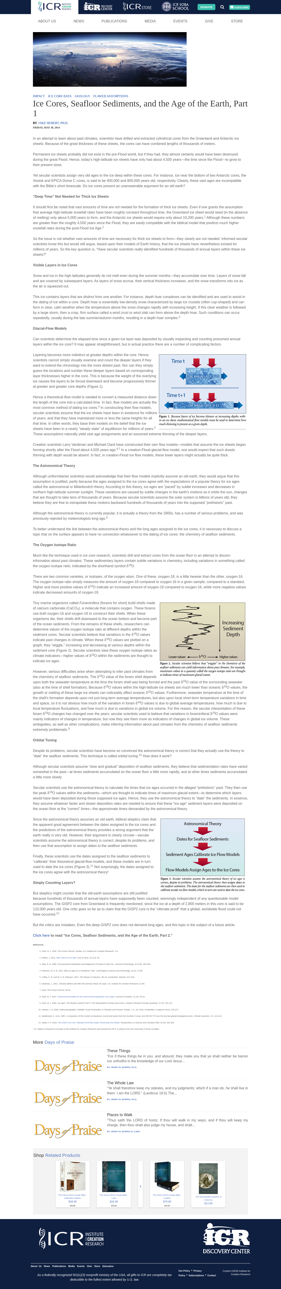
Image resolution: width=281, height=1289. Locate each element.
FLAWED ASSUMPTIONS (110, 96)
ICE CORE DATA (60, 96)
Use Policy (184, 1270)
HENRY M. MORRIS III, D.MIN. (125, 1131)
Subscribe (239, 7)
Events (180, 21)
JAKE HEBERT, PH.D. (53, 123)
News (79, 21)
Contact (211, 1275)
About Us (47, 21)
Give (209, 21)
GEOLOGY (82, 96)
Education (108, 1266)
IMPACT (39, 96)
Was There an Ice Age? (66, 958)
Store (237, 21)
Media (150, 21)
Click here (41, 935)
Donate (206, 7)
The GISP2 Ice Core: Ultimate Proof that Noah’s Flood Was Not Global (88, 1023)
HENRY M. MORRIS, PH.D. (124, 1067)
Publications (114, 21)
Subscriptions (196, 1275)
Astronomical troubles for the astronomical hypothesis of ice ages (86, 997)
